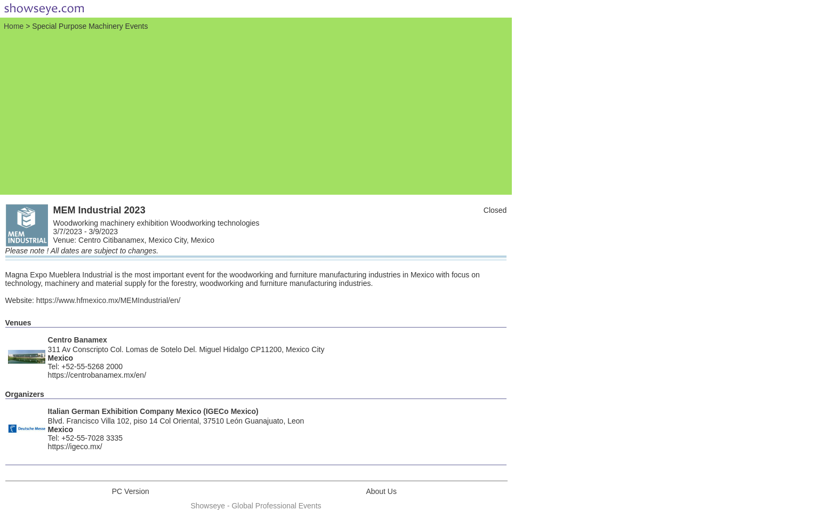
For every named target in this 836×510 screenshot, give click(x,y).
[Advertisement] (256, 111)
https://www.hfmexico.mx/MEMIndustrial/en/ (108, 300)
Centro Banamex (77, 340)
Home (13, 26)
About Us (381, 491)
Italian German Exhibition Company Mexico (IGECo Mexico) (153, 411)
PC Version (130, 491)
